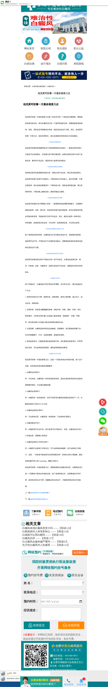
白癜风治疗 (51, 86)
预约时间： (31, 601)
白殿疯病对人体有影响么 (35, 531)
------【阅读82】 (60, 541)
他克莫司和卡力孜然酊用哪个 (40, 493)
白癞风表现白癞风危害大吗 (37, 528)
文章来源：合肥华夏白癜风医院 (54, 98)
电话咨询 (68, 681)
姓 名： (28, 583)
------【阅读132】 (60, 545)
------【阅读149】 (55, 534)
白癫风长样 (28, 538)
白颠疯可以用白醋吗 (33, 534)
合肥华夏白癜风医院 (38, 86)
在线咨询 (81, 681)
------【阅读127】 (45, 538)
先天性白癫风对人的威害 (35, 545)
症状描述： (31, 610)
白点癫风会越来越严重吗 (35, 541)
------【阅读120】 (62, 528)
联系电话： (31, 592)
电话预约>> (80, 552)
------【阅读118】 (60, 531)
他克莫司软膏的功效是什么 (39, 499)
